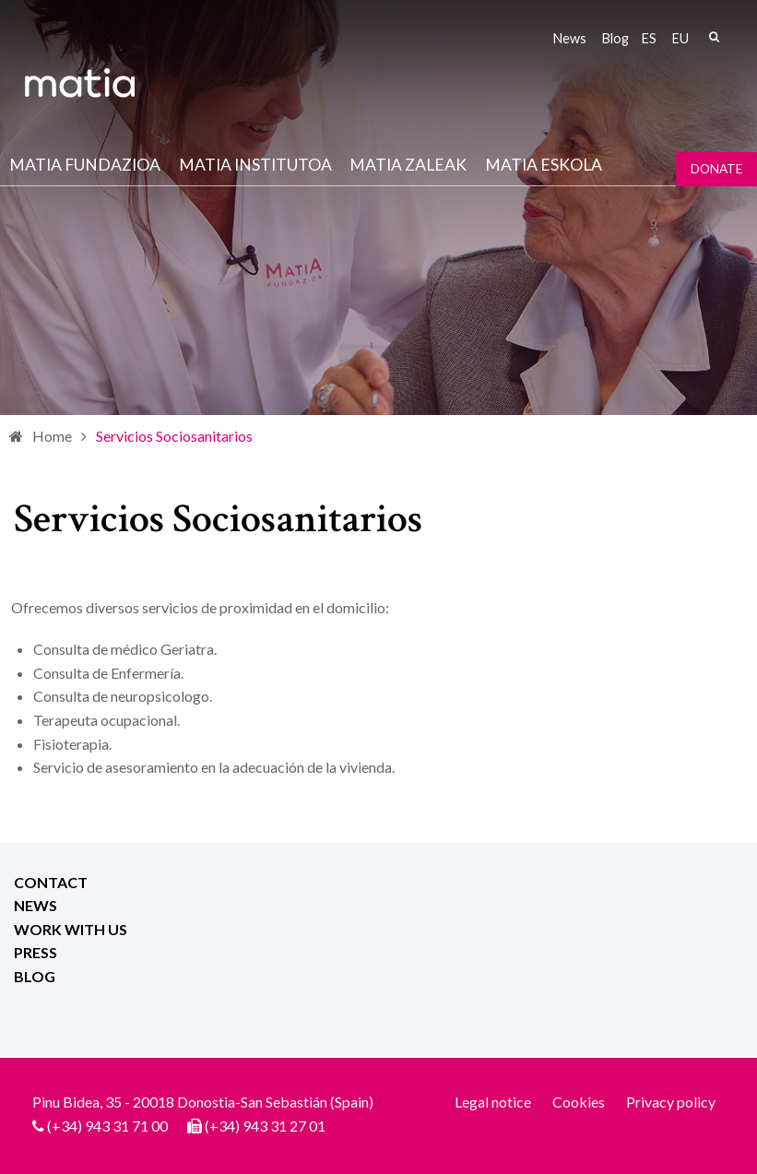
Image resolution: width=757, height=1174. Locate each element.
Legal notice (493, 1101)
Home (52, 436)
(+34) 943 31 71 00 (107, 1125)
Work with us (70, 929)
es (649, 38)
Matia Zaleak (408, 164)
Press (35, 952)
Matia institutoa (255, 164)
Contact (51, 882)
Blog (615, 38)
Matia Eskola (543, 164)
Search (713, 36)
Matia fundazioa (84, 164)
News (569, 38)
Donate (716, 168)
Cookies (578, 1101)
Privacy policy (671, 1101)
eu (680, 38)
